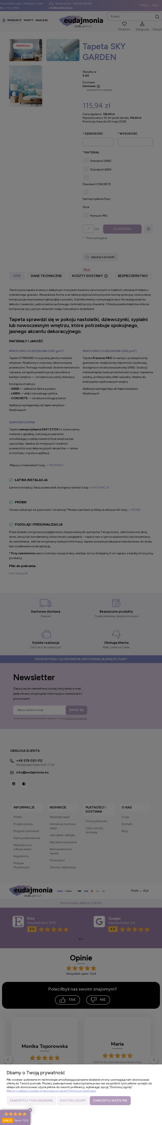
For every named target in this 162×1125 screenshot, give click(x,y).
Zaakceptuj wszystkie (110, 1100)
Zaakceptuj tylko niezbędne (31, 1100)
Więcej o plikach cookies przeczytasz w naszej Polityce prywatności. (51, 1091)
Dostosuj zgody (73, 1100)
